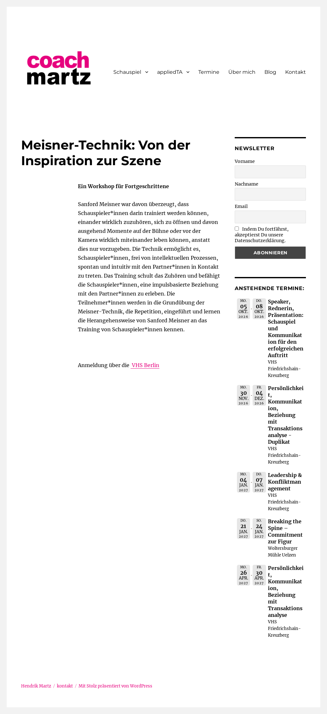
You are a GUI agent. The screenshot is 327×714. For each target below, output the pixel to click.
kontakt (65, 686)
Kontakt (295, 72)
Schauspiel (127, 72)
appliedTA (169, 72)
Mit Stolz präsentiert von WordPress (115, 686)
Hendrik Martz (36, 686)
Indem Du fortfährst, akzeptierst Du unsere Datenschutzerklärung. (262, 234)
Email (241, 206)
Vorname (245, 161)
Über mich (241, 72)
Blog (270, 72)
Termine (208, 72)
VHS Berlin (145, 365)
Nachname (246, 184)
